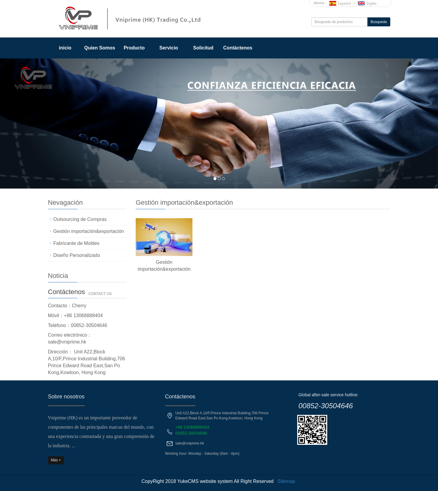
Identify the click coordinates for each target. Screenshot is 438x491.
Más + (56, 460)
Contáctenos (237, 47)
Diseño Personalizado (76, 255)
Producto (134, 47)
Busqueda (378, 22)
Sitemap (286, 481)
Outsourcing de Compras (80, 219)
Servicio (168, 47)
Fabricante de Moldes (76, 243)
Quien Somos (99, 47)
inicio (65, 47)
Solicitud (203, 47)
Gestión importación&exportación (88, 231)
